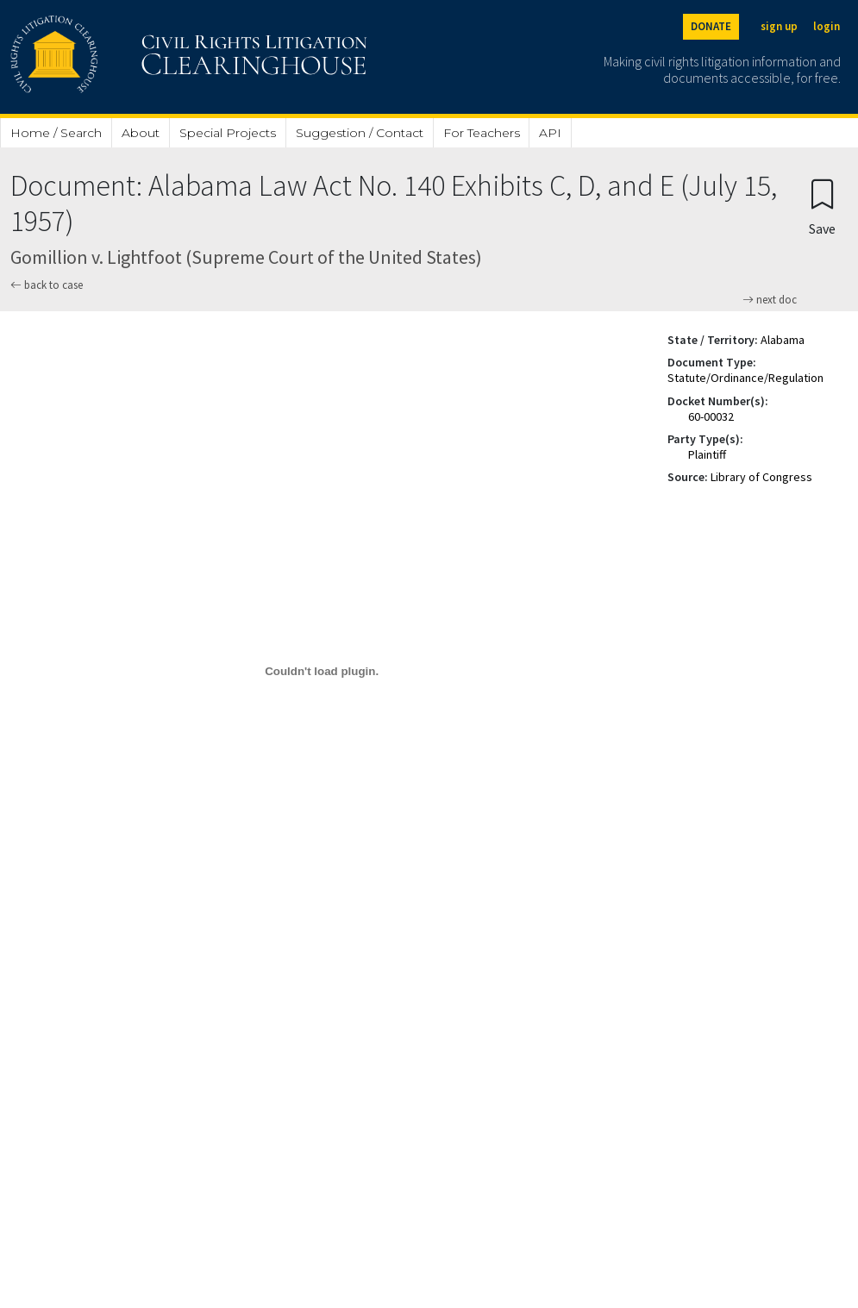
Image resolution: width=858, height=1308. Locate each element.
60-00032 (711, 416)
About (141, 133)
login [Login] (826, 26)
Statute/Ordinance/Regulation (745, 377)
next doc (769, 300)
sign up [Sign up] (779, 26)
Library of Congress (761, 477)
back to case (46, 285)
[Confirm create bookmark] (822, 206)
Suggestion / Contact (359, 133)
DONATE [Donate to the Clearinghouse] (711, 26)
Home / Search (56, 133)
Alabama (783, 339)
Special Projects (227, 133)
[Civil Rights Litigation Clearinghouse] (139, 57)
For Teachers (481, 133)
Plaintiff (707, 454)
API (550, 133)
